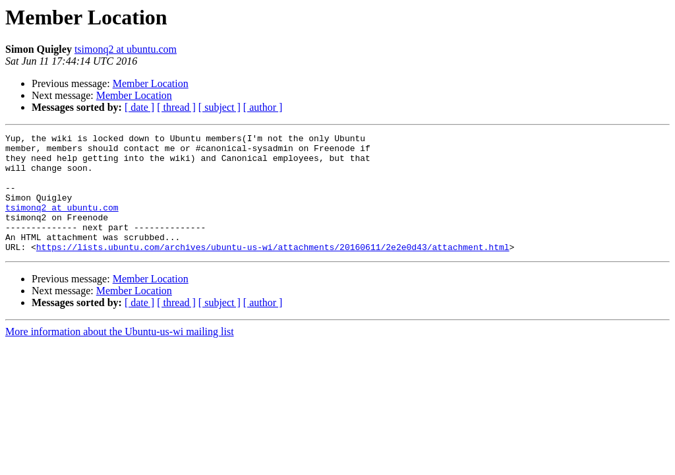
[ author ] (263, 107)
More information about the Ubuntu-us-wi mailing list (119, 355)
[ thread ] (176, 107)
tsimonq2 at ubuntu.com (125, 49)
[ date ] (139, 107)
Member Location (151, 83)
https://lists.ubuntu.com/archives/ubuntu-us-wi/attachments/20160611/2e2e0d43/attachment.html (273, 270)
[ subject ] (219, 107)
